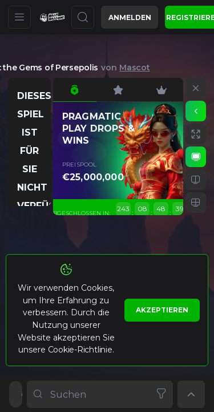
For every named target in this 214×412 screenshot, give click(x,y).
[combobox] (100, 394)
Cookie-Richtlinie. (81, 349)
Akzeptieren (162, 310)
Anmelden (129, 17)
